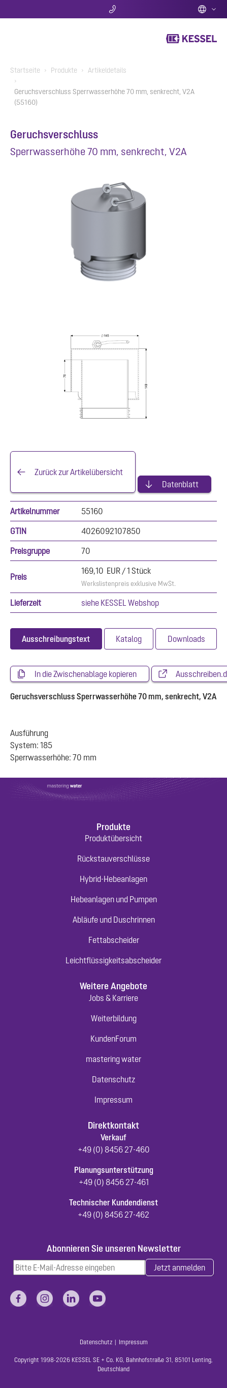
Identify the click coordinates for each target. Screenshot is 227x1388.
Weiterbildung (114, 1018)
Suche (44, 9)
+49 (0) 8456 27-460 (114, 1149)
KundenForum (113, 1038)
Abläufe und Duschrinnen (114, 919)
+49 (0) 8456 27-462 (113, 1214)
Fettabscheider (113, 939)
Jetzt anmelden (179, 1267)
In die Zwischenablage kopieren (86, 673)
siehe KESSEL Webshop (120, 602)
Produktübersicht (113, 838)
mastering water (113, 1059)
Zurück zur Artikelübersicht (79, 472)
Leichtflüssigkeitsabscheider (113, 960)
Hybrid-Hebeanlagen (113, 878)
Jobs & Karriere (113, 997)
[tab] (56, 638)
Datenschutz (113, 1079)
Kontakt (113, 9)
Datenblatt (180, 484)
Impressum (113, 1099)
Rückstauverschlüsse (113, 858)
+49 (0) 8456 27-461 (114, 1182)
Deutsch (207, 9)
